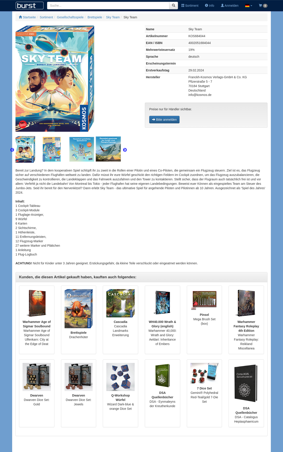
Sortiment (190, 5)
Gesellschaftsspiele (70, 17)
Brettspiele (95, 17)
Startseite (27, 17)
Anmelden (230, 5)
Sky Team (113, 17)
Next (125, 150)
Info (209, 5)
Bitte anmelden (164, 119)
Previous (12, 150)
